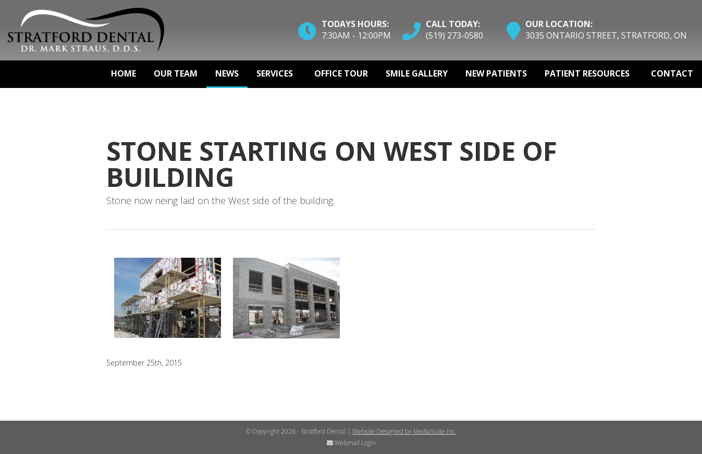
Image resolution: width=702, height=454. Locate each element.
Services (274, 73)
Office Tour (341, 73)
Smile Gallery (417, 73)
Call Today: (453, 24)
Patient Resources (587, 73)
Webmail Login (351, 442)
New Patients (496, 73)
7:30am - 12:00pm (356, 35)
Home (123, 73)
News (227, 73)
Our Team (176, 73)
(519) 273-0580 (454, 35)
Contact (672, 73)
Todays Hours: (355, 24)
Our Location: (559, 24)
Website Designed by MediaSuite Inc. (404, 431)
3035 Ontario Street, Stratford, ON (606, 35)
